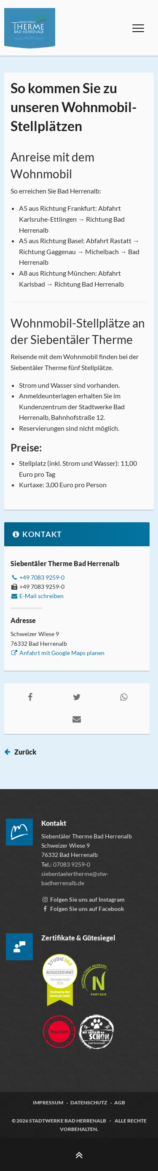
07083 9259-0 (71, 864)
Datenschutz (88, 1102)
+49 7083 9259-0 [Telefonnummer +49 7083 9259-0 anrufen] (37, 577)
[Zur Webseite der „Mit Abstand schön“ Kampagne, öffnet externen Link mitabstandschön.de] (96, 1027)
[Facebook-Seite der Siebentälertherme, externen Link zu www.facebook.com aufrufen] (82, 908)
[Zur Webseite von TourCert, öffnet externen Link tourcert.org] (59, 1027)
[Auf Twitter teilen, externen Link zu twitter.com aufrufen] (77, 697)
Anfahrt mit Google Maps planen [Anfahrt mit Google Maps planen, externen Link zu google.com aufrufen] (57, 652)
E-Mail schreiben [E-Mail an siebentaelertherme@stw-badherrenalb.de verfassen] (37, 595)
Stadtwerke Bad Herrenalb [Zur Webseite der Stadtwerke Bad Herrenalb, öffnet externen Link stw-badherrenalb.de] (67, 1120)
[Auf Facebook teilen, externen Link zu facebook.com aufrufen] (30, 697)
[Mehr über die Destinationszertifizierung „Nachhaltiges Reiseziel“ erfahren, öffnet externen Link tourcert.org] (95, 976)
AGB (119, 1102)
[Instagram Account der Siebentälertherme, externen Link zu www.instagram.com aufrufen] (83, 899)
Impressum (48, 1102)
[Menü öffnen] (138, 28)
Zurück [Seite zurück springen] (25, 752)
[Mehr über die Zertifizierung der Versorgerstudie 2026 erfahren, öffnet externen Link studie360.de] (60, 976)
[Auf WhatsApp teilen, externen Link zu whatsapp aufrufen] (123, 697)
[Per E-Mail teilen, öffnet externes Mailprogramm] (77, 719)
